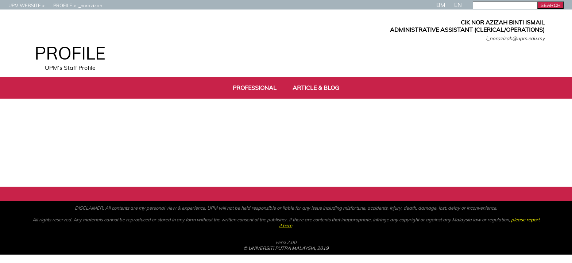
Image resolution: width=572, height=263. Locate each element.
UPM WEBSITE (21, 5)
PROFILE (59, 5)
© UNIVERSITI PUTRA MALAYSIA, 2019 (286, 248)
